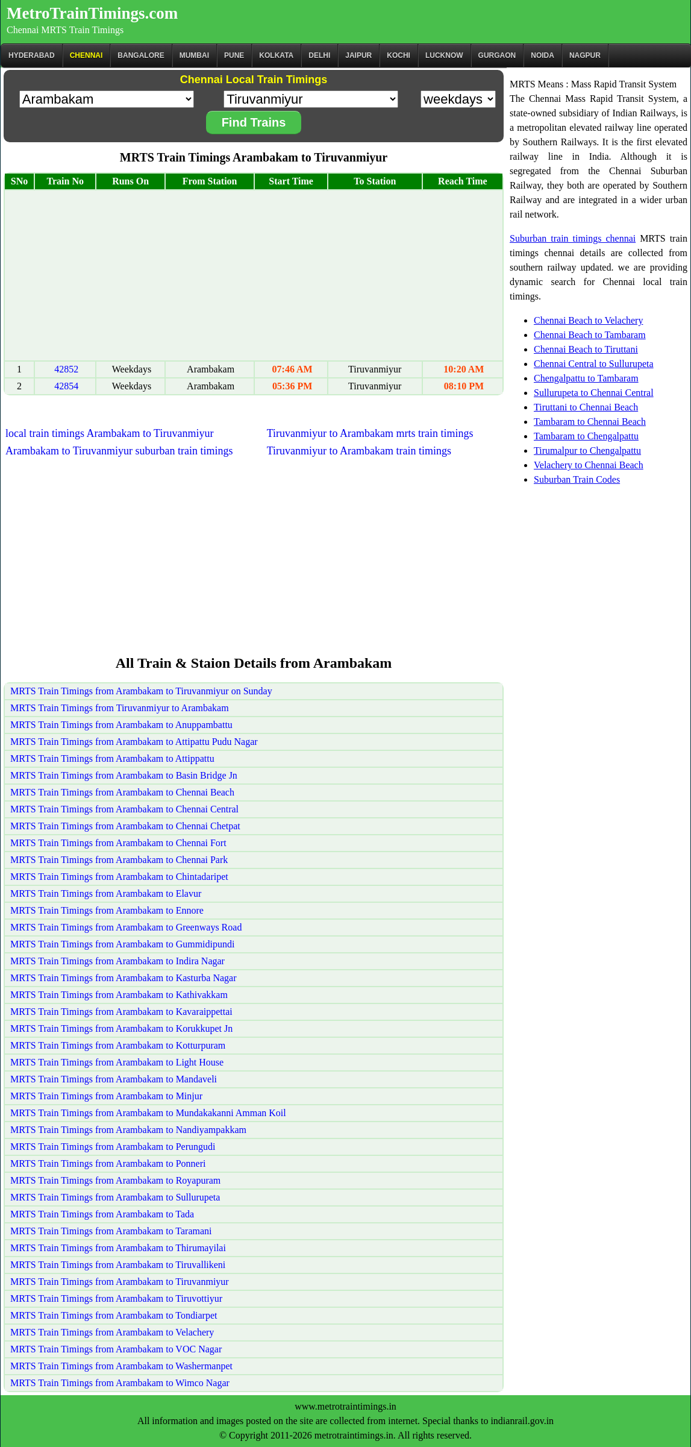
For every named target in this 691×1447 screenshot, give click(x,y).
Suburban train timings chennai (573, 238)
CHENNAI (86, 55)
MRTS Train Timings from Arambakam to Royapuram (115, 1180)
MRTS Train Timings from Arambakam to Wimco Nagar (120, 1383)
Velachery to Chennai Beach (588, 465)
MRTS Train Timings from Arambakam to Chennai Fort (118, 843)
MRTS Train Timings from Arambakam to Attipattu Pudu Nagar (134, 741)
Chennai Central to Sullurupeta (594, 364)
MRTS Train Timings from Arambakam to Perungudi (112, 1146)
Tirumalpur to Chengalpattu (587, 450)
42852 (66, 369)
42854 (66, 386)
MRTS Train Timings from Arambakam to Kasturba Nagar (123, 978)
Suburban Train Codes (577, 479)
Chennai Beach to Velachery (588, 320)
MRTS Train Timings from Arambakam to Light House (117, 1062)
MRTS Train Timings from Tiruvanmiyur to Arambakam (119, 708)
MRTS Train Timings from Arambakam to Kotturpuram (117, 1045)
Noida (542, 55)
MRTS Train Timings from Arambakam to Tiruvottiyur (116, 1298)
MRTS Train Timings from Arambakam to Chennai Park (119, 860)
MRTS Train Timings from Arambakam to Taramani (111, 1231)
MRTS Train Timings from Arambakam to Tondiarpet (113, 1315)
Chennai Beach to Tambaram (590, 335)
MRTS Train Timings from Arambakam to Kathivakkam (119, 995)
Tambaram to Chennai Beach (590, 421)
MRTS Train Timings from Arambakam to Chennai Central (124, 809)
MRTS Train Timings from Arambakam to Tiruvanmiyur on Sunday (141, 691)
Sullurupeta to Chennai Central (594, 393)
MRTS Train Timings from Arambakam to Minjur (106, 1096)
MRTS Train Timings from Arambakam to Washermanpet (121, 1366)
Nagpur (585, 55)
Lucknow (444, 55)
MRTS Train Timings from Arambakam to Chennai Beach (122, 792)
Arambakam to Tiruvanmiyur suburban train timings (119, 451)
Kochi (398, 55)
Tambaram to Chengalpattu (586, 436)
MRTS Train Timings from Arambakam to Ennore (107, 910)
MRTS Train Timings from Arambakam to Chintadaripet (119, 876)
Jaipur (358, 55)
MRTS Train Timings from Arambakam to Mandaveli (113, 1079)
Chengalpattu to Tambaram (586, 378)
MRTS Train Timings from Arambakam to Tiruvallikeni (117, 1265)
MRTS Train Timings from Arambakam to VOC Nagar (116, 1349)
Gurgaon (497, 55)
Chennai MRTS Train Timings (65, 30)
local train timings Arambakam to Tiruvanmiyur (109, 433)
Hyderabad (31, 55)
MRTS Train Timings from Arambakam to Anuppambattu (121, 725)
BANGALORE (140, 55)
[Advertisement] (253, 275)
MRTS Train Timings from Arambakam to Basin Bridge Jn (123, 775)
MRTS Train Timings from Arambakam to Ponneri (107, 1163)
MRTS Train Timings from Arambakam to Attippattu (112, 758)
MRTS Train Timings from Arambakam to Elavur (105, 893)
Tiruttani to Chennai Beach (586, 407)
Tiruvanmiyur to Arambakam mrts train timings (370, 433)
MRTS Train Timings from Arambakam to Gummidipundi (122, 944)
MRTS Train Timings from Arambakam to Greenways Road (126, 927)
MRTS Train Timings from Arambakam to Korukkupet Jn (121, 1028)
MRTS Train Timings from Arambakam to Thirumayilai (118, 1248)
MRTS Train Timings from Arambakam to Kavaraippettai (121, 1011)
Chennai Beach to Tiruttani (586, 349)
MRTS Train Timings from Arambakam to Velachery (112, 1332)
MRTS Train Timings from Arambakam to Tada (102, 1214)
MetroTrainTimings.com (92, 13)
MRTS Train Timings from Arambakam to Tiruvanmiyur (119, 1281)
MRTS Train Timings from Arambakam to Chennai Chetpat (125, 826)
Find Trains (254, 122)
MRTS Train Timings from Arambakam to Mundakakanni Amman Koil (148, 1113)
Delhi (319, 55)
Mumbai (194, 55)
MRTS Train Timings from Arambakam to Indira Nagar (117, 961)
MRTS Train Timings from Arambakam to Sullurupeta (115, 1197)
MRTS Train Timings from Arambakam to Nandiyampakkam (128, 1130)
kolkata (276, 55)
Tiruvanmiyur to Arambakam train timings (359, 451)
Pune (234, 55)
